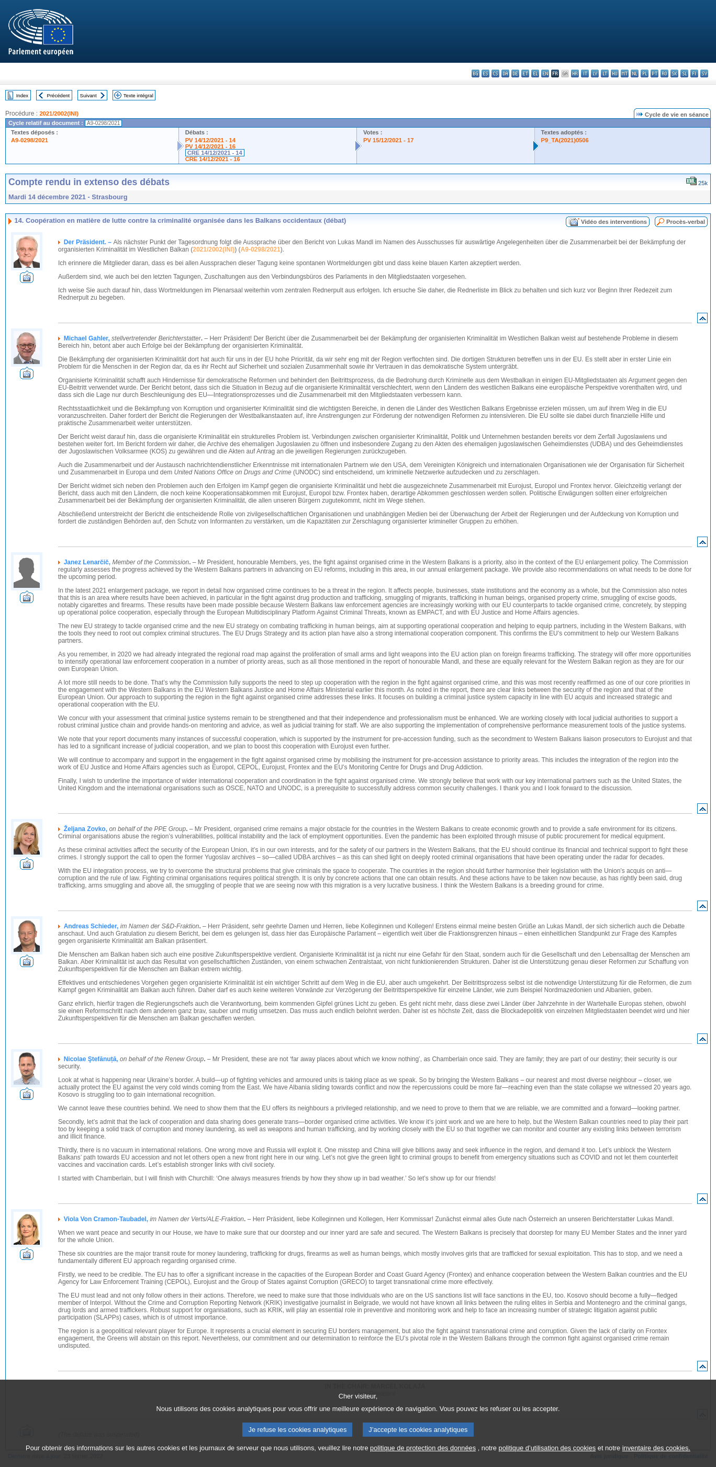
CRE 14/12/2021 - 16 (212, 159)
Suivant (88, 95)
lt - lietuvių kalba (605, 73)
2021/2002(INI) (59, 113)
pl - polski (644, 73)
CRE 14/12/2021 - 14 (214, 153)
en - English (545, 73)
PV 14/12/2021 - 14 (210, 140)
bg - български (475, 73)
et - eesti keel (525, 73)
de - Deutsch (515, 73)
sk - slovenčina (674, 73)
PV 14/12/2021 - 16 (210, 146)
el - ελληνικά (535, 73)
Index (22, 95)
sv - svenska (704, 73)
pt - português (654, 73)
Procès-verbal (685, 222)
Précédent (58, 95)
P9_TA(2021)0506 (565, 140)
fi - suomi (694, 73)
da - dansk (505, 73)
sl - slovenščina (684, 73)
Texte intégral (138, 95)
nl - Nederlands (635, 73)
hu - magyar (615, 73)
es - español (485, 73)
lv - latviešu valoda (595, 73)
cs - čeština (495, 73)
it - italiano (585, 73)
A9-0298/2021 (29, 140)
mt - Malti (625, 73)
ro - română (664, 73)
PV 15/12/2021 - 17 (388, 140)
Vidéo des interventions (614, 222)
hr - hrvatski (575, 73)
